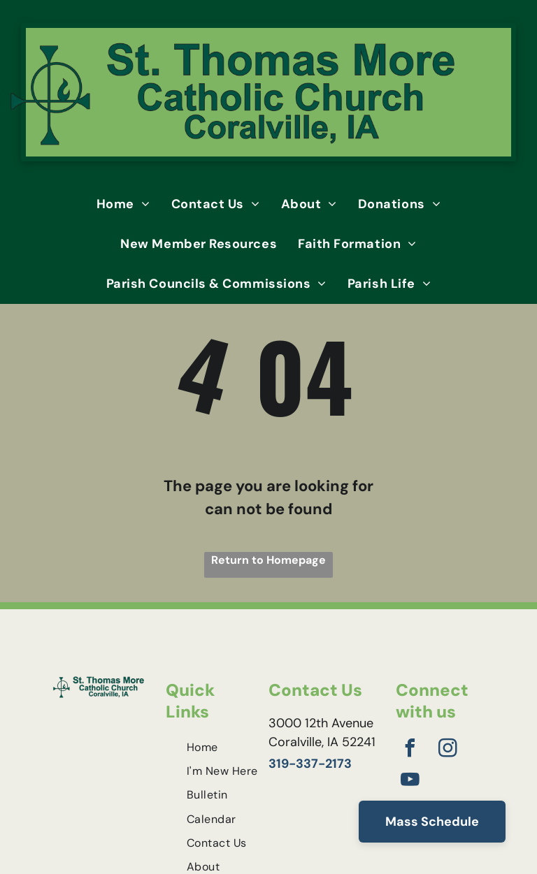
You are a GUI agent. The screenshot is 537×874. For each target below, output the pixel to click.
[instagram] (447, 750)
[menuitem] (123, 204)
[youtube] (410, 781)
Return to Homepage (268, 560)
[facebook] (410, 750)
